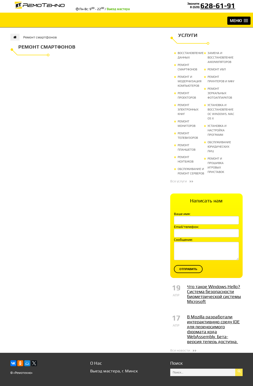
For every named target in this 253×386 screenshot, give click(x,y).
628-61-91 (217, 5)
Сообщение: (183, 240)
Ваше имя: (182, 214)
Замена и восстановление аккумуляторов (220, 57)
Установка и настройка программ (217, 130)
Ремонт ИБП (217, 69)
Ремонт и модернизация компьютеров (189, 81)
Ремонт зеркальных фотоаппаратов (220, 93)
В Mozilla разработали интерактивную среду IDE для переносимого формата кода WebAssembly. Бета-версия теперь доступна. (213, 329)
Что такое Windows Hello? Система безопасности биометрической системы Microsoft (214, 294)
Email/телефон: (186, 227)
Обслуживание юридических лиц (219, 146)
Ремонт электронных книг (188, 109)
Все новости (180, 350)
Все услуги (178, 181)
